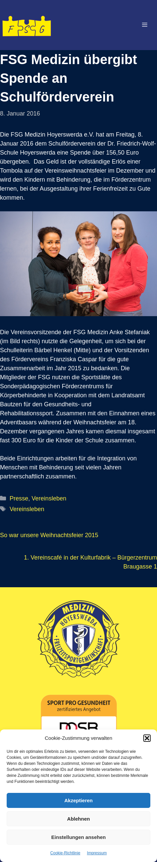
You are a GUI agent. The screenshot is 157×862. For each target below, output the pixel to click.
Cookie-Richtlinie (65, 853)
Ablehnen (78, 819)
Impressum (97, 853)
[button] (147, 738)
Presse (19, 498)
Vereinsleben (49, 498)
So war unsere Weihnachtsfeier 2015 (49, 535)
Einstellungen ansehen (78, 837)
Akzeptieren (78, 800)
